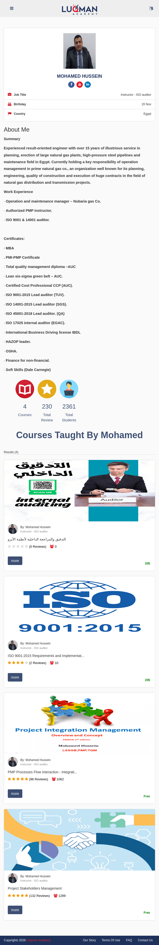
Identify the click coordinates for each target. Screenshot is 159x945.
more (15, 561)
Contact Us (145, 940)
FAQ (129, 940)
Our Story (89, 940)
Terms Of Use (111, 940)
